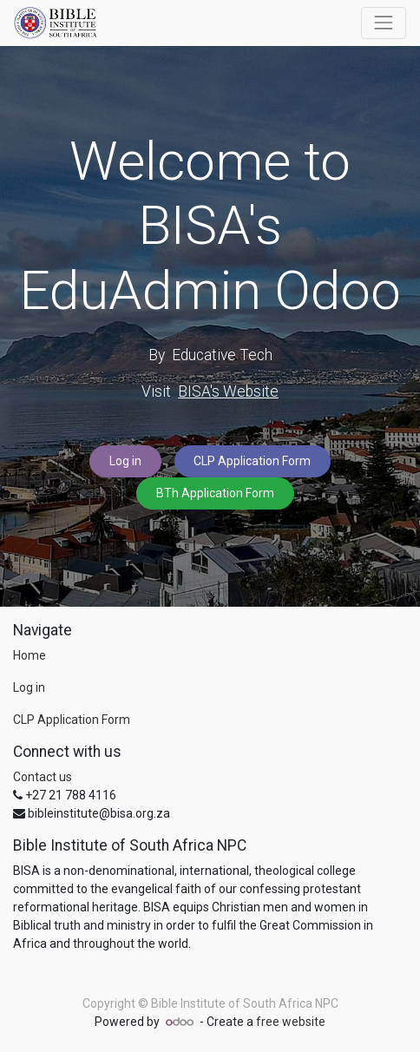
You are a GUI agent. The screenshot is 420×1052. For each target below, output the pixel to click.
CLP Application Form (252, 461)
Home (29, 655)
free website (290, 1022)
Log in (125, 461)
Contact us (42, 777)
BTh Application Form (215, 493)
